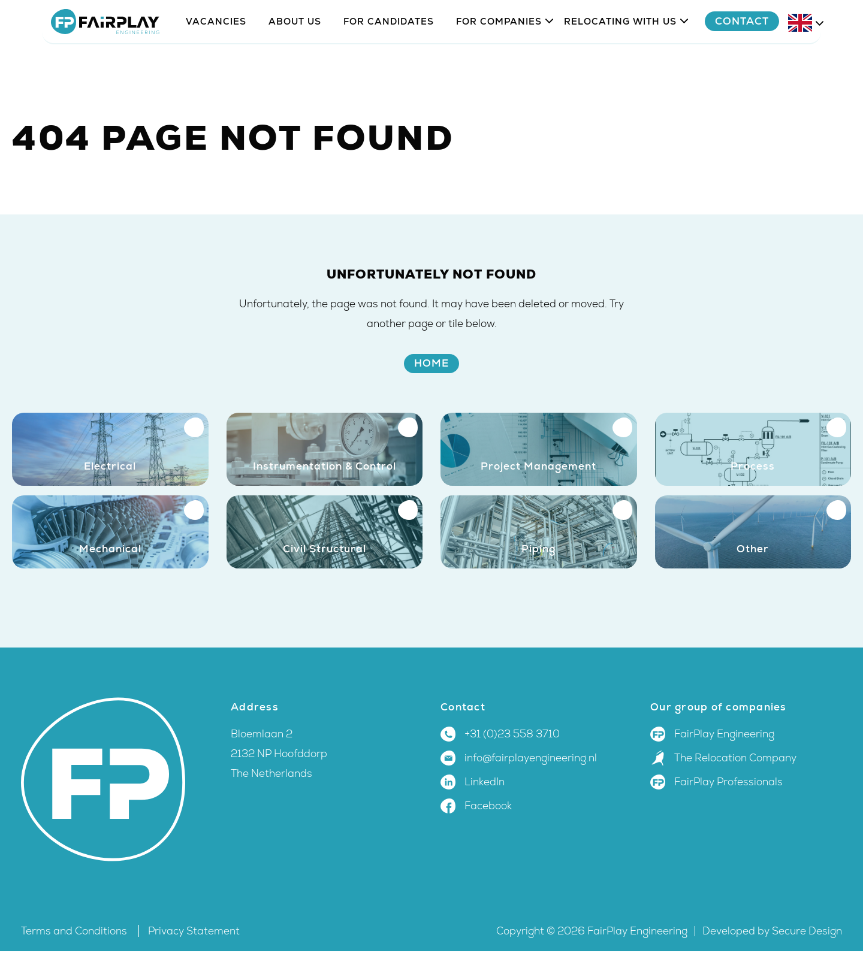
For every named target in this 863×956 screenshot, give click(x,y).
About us (294, 55)
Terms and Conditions (75, 936)
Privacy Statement (194, 936)
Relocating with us (620, 55)
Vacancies (216, 55)
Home (431, 363)
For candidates (388, 55)
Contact (772, 55)
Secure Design (807, 936)
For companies (499, 55)
